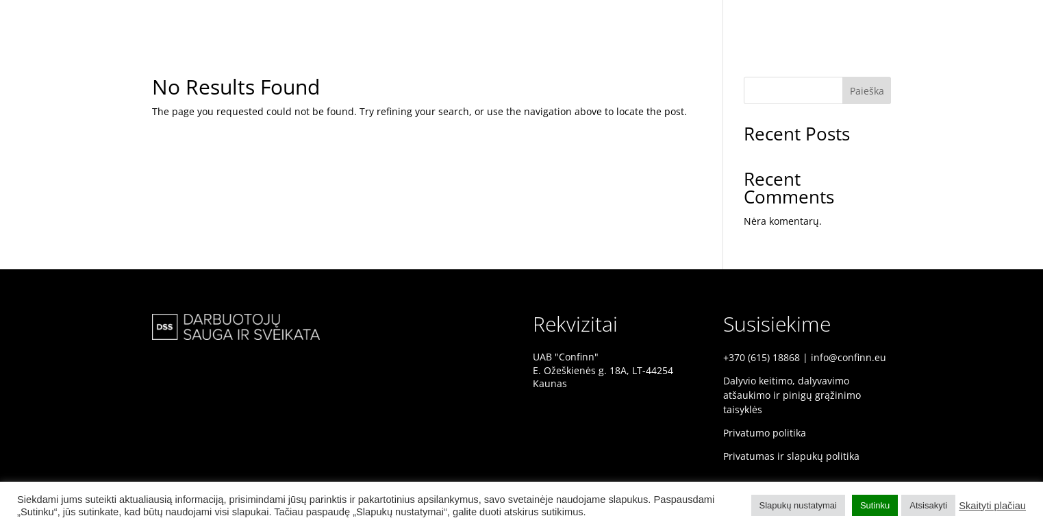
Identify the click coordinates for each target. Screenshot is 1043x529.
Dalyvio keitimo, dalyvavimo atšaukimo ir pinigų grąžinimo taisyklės (792, 395)
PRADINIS (857, 18)
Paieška (867, 90)
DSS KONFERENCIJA (774, 18)
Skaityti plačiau (992, 505)
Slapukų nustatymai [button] (798, 505)
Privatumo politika (764, 432)
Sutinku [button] (875, 505)
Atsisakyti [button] (928, 505)
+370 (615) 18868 (761, 357)
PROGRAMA (995, 18)
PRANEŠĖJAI (924, 18)
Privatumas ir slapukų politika (791, 456)
